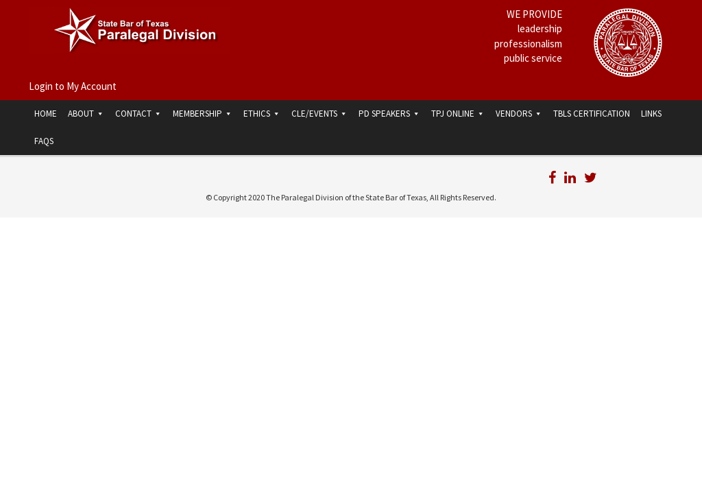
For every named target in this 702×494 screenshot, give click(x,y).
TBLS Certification (591, 113)
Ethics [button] (261, 113)
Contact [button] (138, 113)
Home (45, 113)
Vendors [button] (519, 113)
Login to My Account (73, 86)
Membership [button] (202, 113)
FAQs (43, 141)
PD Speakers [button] (389, 113)
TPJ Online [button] (458, 113)
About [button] (86, 113)
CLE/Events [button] (319, 113)
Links (651, 113)
